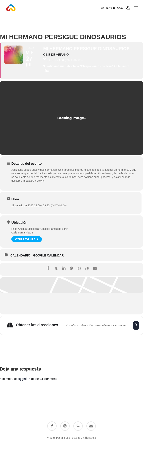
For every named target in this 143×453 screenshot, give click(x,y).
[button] (136, 8)
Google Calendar (48, 255)
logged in (24, 379)
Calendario (20, 255)
